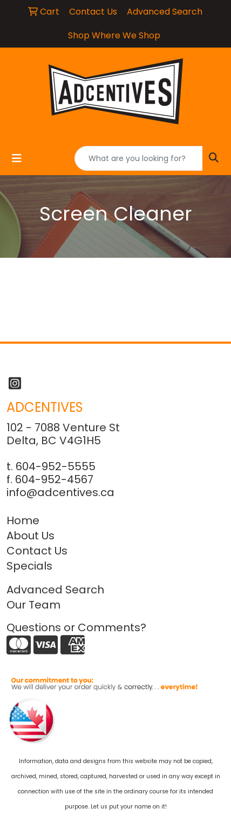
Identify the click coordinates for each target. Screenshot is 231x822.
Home (22, 520)
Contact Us (36, 550)
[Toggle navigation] (16, 158)
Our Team (33, 604)
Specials (29, 565)
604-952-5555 (56, 466)
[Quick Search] (138, 158)
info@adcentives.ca (60, 492)
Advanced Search (55, 589)
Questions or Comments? (76, 627)
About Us (30, 535)
